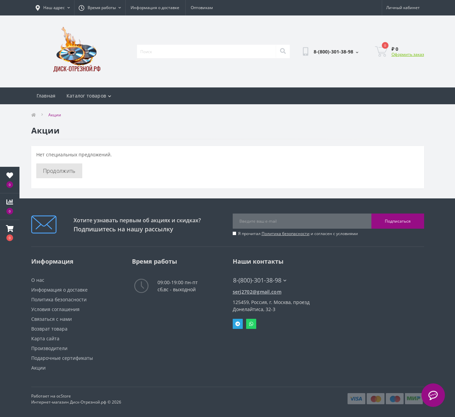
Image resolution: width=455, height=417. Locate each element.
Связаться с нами (51, 319)
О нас (37, 280)
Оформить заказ (408, 54)
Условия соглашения (55, 309)
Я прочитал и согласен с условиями (298, 233)
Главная (46, 95)
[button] (9, 233)
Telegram (237, 323)
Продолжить (59, 171)
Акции (38, 368)
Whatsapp (251, 323)
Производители (49, 348)
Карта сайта (45, 338)
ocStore (63, 396)
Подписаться (398, 221)
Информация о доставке (155, 7)
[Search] (283, 51)
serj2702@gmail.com (257, 292)
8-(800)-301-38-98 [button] (259, 280)
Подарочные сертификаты (62, 358)
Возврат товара (49, 329)
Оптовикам (202, 7)
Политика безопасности (286, 233)
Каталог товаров (88, 95)
